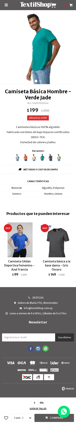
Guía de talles (38, 408)
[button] (36, 81)
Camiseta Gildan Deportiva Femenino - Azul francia (19, 265)
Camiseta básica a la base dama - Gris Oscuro (56, 265)
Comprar (56, 418)
